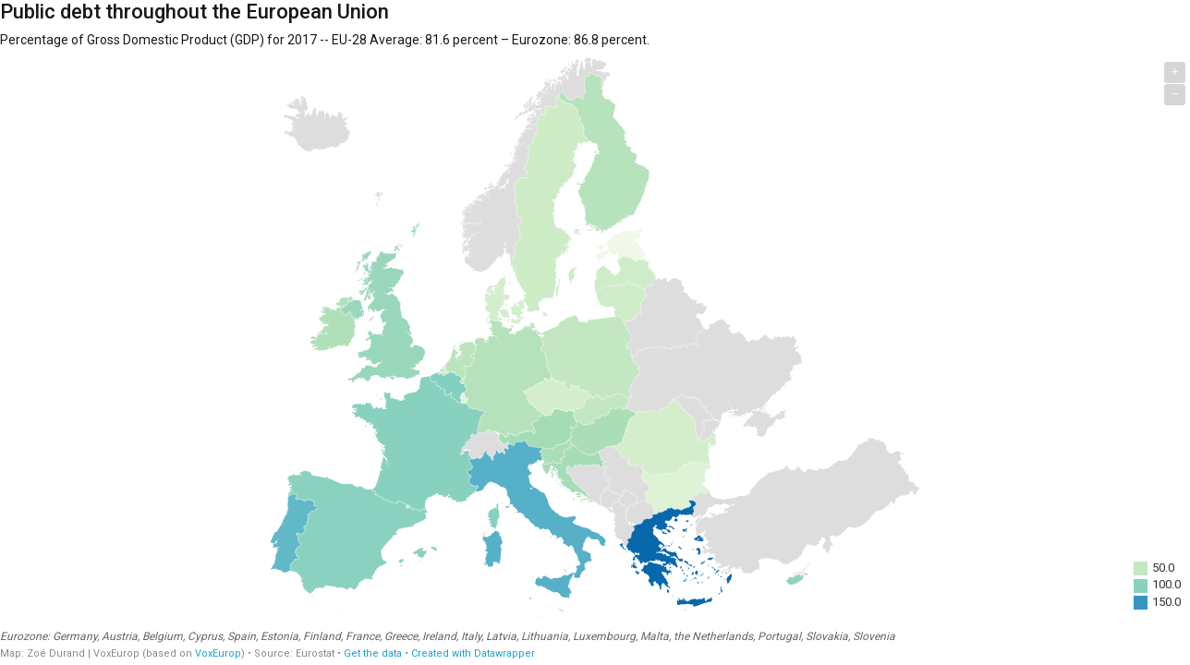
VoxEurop (218, 653)
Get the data (373, 653)
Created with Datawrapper (473, 653)
